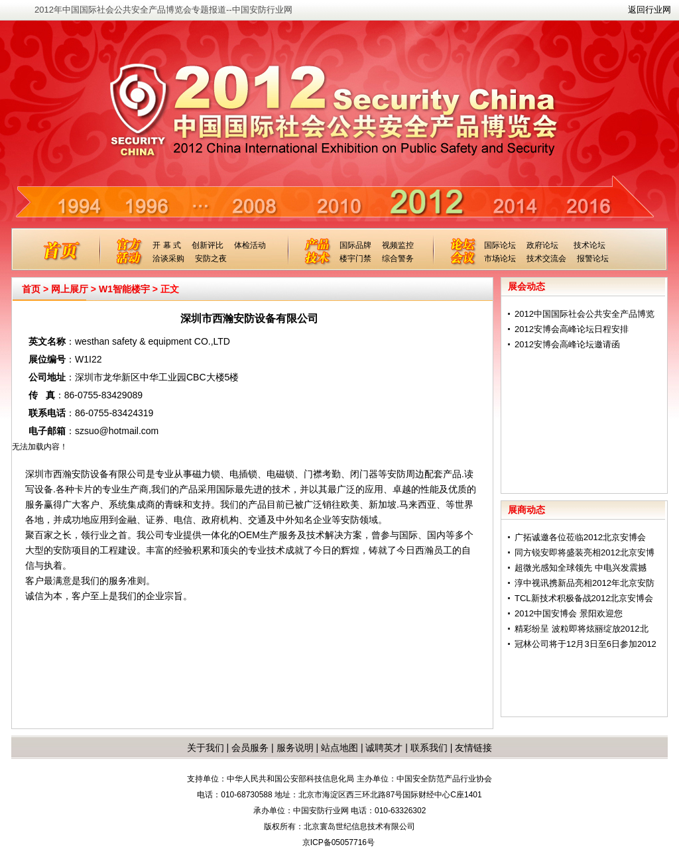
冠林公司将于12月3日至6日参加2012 (585, 644)
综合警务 (398, 258)
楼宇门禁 (355, 258)
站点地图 (338, 747)
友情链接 (473, 747)
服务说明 (295, 747)
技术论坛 (589, 245)
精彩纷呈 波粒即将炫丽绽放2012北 (581, 629)
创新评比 (207, 245)
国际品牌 (355, 245)
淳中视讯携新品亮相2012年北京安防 (584, 583)
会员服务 (250, 747)
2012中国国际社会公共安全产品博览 (584, 314)
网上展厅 (69, 289)
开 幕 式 (167, 245)
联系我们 (429, 747)
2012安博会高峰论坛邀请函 (567, 344)
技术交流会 (546, 258)
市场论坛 (500, 258)
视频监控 (398, 245)
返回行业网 (649, 10)
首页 (31, 289)
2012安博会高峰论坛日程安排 (572, 329)
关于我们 (205, 747)
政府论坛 (542, 245)
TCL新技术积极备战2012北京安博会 (584, 598)
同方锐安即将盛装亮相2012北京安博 (584, 552)
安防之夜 (211, 258)
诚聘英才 (383, 747)
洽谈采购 (168, 258)
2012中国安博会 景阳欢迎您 (569, 613)
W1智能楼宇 (124, 289)
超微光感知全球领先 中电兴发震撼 (581, 568)
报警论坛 (593, 258)
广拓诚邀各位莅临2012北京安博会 (580, 537)
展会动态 (526, 286)
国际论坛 (500, 245)
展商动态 (526, 509)
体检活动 (250, 245)
